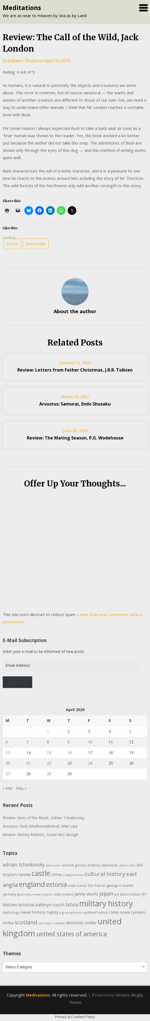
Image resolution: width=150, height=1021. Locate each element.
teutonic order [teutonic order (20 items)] (81, 922)
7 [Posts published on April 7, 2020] (27, 741)
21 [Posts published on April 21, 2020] (28, 763)
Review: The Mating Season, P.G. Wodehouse (75, 438)
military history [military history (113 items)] (106, 903)
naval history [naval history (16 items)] (32, 912)
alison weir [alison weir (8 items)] (53, 865)
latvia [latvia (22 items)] (72, 904)
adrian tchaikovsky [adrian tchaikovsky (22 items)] (24, 864)
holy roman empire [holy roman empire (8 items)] (39, 894)
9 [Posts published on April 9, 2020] (68, 741)
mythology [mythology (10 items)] (11, 912)
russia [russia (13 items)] (125, 912)
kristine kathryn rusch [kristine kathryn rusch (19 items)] (41, 904)
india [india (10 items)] (57, 894)
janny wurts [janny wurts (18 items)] (86, 894)
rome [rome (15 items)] (114, 912)
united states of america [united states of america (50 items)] (71, 933)
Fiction (12, 243)
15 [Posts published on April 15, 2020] (49, 752)
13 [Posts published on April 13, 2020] (8, 752)
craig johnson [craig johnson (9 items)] (73, 875)
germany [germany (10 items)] (9, 894)
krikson (15, 60)
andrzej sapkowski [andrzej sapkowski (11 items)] (102, 865)
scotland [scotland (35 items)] (26, 922)
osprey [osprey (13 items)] (52, 912)
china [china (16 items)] (56, 874)
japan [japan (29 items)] (106, 893)
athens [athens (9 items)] (124, 865)
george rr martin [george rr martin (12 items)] (119, 885)
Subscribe (17, 682)
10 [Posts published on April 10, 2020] (90, 741)
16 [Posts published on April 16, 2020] (69, 752)
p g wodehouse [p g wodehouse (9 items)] (71, 912)
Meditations (22, 7)
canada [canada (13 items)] (24, 874)
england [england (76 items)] (32, 884)
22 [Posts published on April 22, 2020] (49, 763)
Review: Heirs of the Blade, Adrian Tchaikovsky (43, 817)
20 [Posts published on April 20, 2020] (8, 763)
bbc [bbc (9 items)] (133, 865)
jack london (36, 243)
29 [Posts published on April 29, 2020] (49, 773)
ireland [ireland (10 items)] (68, 894)
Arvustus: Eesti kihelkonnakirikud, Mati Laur (40, 826)
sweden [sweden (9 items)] (59, 923)
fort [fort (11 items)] (90, 885)
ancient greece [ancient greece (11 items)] (74, 865)
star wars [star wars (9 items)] (45, 923)
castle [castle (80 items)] (41, 873)
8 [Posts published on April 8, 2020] (48, 741)
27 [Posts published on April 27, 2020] (8, 773)
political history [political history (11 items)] (96, 912)
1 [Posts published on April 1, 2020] (48, 731)
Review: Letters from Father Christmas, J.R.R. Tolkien (75, 370)
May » (21, 788)
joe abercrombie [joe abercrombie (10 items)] (127, 894)
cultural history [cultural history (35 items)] (104, 874)
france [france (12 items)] (99, 885)
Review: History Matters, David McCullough (40, 834)
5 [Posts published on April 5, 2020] (130, 731)
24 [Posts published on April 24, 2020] (90, 763)
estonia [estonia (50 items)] (56, 884)
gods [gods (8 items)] (20, 894)
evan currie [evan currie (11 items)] (77, 885)
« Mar (8, 788)
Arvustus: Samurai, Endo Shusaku (75, 404)
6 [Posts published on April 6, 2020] (7, 741)
